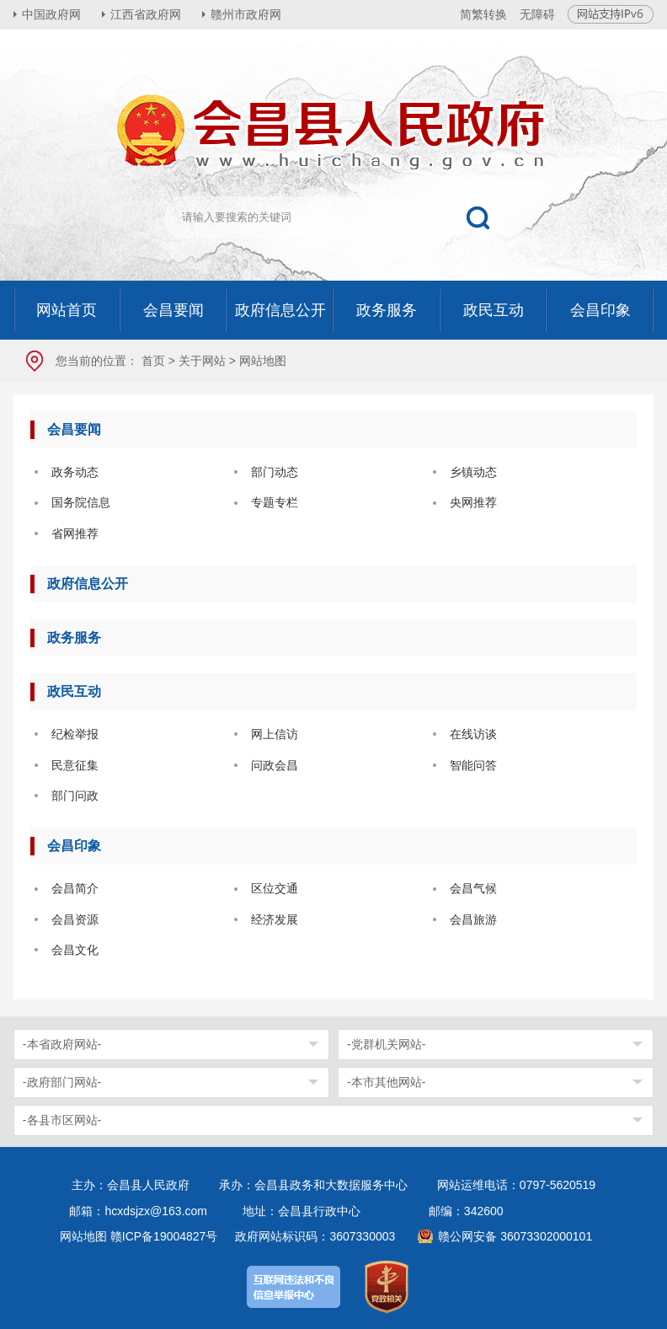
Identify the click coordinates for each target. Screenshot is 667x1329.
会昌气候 (473, 888)
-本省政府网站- (62, 1044)
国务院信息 (80, 502)
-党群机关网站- (386, 1044)
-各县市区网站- (62, 1120)
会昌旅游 (473, 919)
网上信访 (274, 734)
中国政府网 (51, 14)
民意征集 (75, 765)
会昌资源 (75, 919)
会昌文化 (75, 950)
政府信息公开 (87, 583)
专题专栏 (274, 502)
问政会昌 (274, 765)
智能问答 (473, 765)
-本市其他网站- (386, 1082)
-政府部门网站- (62, 1082)
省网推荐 (75, 533)
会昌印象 (74, 846)
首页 (153, 360)
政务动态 (75, 472)
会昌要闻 (74, 429)
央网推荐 (473, 502)
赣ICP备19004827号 (164, 1236)
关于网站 (202, 360)
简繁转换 (483, 14)
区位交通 (274, 888)
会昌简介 (75, 888)
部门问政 (75, 795)
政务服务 (74, 637)
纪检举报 (75, 734)
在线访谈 (473, 734)
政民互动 (74, 691)
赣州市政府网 (246, 14)
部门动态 (274, 472)
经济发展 (274, 919)
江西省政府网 (145, 14)
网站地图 (83, 1236)
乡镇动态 (473, 472)
